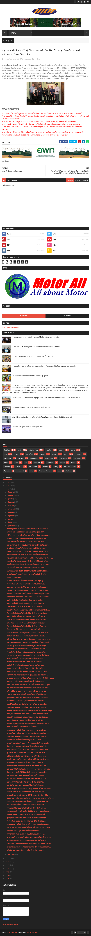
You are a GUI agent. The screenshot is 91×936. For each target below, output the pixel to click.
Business (21, 459)
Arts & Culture (33, 467)
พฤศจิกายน (12, 495)
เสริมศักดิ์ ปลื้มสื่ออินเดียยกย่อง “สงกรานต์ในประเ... (25, 665)
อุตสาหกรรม (49, 459)
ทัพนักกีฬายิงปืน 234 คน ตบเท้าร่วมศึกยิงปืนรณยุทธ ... (26, 681)
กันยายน (11, 502)
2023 (8, 858)
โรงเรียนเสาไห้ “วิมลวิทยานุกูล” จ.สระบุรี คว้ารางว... (26, 629)
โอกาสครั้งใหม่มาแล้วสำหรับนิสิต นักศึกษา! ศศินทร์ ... (26, 626)
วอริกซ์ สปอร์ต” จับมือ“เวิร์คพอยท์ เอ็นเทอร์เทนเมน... (26, 792)
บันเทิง (16, 454)
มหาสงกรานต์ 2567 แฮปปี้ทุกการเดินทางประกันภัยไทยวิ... (28, 545)
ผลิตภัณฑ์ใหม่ (34, 450)
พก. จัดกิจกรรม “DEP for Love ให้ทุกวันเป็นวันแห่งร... (26, 775)
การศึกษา (38, 59)
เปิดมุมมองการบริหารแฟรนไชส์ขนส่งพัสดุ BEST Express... (28, 802)
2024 (8, 489)
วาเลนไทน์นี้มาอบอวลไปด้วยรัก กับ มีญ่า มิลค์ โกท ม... (26, 808)
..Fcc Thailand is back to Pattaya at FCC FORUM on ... (26, 607)
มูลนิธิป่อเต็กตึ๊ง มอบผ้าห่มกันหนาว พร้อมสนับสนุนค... (26, 603)
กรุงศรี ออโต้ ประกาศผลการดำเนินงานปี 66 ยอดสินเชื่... (27, 561)
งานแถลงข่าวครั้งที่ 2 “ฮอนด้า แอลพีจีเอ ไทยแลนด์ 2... (27, 805)
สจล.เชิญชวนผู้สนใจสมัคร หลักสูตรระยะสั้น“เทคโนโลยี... (28, 743)
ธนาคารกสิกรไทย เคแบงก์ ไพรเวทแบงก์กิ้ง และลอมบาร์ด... (28, 555)
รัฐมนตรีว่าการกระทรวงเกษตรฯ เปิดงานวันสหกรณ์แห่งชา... (29, 590)
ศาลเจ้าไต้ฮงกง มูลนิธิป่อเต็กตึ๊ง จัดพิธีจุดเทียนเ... (24, 831)
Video (31, 471)
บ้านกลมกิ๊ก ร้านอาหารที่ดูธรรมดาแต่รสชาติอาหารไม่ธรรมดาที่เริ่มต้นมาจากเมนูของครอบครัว (43, 366)
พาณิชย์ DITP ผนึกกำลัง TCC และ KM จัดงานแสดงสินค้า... (28, 733)
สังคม (73, 450)
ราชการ (61, 450)
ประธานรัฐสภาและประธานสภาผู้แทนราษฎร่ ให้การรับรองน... (29, 789)
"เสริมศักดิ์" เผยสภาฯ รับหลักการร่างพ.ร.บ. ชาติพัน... (26, 568)
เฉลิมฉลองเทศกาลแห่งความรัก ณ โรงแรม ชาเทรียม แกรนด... (29, 844)
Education (37, 463)
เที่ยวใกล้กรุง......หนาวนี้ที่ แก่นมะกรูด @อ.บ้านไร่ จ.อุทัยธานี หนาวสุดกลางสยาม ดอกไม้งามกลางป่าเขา (46, 398)
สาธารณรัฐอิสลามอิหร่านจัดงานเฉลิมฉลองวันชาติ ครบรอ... (29, 837)
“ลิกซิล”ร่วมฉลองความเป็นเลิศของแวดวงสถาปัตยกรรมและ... (29, 597)
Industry (62, 463)
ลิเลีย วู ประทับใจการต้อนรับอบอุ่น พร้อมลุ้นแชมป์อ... (26, 636)
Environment (20, 471)
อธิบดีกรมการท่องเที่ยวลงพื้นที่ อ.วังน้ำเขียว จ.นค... (25, 850)
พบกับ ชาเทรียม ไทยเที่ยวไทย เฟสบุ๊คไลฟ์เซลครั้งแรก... (27, 668)
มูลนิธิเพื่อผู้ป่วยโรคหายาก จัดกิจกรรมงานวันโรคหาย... (27, 616)
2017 (7, 875)
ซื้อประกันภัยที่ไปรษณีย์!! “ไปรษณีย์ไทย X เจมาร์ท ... (26, 762)
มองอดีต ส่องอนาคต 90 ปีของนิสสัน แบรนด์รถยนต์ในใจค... (28, 610)
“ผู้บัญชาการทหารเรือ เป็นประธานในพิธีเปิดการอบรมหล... (28, 535)
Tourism (42, 454)
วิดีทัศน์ (45, 467)
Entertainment (34, 459)
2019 (7, 872)
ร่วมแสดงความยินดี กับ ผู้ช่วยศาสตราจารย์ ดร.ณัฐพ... (26, 730)
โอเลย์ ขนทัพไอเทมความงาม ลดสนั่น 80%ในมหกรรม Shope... (30, 558)
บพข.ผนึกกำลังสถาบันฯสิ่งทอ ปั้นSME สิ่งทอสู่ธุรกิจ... (25, 782)
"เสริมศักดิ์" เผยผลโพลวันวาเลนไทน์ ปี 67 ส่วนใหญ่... (26, 821)
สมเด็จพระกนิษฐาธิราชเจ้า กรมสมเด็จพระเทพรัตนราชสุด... (28, 564)
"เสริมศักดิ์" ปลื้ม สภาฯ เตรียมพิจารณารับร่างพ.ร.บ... (26, 584)
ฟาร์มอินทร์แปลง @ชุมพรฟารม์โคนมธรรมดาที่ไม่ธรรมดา (31, 407)
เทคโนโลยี (29, 454)
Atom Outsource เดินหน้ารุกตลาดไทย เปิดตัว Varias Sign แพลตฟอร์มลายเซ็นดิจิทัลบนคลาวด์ (42, 417)
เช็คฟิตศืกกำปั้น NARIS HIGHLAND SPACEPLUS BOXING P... (27, 571)
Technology (50, 463)
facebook (85, 181)
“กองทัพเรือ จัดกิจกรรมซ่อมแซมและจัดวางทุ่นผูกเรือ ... (26, 652)
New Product (7, 459)
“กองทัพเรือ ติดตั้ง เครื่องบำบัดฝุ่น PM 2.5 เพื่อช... (24, 740)
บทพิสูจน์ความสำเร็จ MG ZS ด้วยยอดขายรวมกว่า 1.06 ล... (28, 672)
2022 (8, 862)
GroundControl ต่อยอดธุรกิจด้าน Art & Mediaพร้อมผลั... (27, 538)
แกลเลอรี (7, 467)
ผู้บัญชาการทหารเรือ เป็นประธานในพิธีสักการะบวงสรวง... (28, 698)
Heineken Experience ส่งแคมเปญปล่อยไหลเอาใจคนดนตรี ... (29, 642)
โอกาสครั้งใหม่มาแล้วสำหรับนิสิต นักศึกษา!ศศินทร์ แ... (27, 613)
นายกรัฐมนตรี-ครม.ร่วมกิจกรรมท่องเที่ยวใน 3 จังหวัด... (27, 574)
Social (6, 463)
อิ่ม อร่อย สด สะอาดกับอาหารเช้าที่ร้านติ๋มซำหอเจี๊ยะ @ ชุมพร (32, 357)
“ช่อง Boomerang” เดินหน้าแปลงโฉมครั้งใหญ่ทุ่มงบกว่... (27, 694)
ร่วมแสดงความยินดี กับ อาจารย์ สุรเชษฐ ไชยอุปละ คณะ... (28, 824)
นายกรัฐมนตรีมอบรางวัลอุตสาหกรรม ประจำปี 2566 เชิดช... (29, 847)
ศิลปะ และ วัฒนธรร (70, 467)
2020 (8, 869)
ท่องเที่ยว (48, 450)
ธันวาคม (11, 492)
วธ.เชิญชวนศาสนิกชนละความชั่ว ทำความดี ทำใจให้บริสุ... (28, 655)
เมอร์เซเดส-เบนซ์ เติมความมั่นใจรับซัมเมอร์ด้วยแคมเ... (27, 620)
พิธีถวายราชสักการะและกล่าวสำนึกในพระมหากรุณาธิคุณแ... (29, 685)
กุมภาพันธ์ (11, 526)
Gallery (56, 467)
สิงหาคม (11, 506)
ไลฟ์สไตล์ (7, 450)
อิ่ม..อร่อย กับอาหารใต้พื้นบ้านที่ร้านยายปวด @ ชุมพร (30, 376)
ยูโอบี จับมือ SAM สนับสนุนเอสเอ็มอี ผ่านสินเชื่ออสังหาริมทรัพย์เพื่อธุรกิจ (36, 347)
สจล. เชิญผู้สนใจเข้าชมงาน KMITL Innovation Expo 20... (27, 795)
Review (73, 463)
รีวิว (26, 463)
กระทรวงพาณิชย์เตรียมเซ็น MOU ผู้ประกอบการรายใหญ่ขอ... (29, 811)
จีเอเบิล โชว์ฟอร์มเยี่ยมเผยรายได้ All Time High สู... (25, 581)
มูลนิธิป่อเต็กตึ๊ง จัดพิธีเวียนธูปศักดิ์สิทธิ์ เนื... (22, 727)
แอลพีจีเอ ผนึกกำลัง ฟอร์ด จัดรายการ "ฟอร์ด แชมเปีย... (27, 704)
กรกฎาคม (11, 509)
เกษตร (66, 454)
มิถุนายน (11, 512)
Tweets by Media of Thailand (10, 327)
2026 (8, 482)
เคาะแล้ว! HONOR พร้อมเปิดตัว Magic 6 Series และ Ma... (27, 707)
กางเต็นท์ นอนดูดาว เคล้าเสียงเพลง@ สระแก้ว (27, 427)
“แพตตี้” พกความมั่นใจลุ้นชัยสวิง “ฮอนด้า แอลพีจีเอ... (26, 701)
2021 (7, 865)
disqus (77, 181)
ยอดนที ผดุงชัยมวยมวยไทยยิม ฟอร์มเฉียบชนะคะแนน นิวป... (29, 724)
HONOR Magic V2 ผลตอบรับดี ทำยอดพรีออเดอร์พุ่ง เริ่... (26, 814)
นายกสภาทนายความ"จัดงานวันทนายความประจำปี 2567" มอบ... (30, 678)
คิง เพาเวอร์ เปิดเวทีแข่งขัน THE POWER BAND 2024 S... (27, 779)
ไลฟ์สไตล (19, 467)
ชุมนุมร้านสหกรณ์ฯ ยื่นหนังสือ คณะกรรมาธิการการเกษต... (28, 714)
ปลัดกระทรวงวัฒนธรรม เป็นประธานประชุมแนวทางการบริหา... (30, 798)
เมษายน (11, 519)
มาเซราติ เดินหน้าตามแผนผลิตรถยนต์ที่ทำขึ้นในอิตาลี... (27, 840)
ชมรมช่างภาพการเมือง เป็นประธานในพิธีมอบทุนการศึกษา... (29, 594)
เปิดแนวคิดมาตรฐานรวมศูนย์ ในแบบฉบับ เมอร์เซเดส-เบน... (29, 639)
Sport (16, 463)
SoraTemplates (12, 933)
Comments (67, 316)
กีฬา (5, 454)
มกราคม (11, 854)
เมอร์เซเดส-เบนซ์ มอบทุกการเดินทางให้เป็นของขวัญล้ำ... (28, 759)
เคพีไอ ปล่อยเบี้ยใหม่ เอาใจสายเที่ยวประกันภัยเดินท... (26, 542)
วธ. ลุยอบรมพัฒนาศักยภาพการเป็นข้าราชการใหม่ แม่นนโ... (29, 688)
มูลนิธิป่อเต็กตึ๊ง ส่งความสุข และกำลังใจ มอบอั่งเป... (25, 659)
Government (63, 459)
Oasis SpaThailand (14, 577)
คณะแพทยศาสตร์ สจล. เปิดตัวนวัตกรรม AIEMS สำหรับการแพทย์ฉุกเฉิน (35, 337)
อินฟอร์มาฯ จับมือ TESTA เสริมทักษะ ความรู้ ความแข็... (27, 772)
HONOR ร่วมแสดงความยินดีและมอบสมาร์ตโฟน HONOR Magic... (30, 710)
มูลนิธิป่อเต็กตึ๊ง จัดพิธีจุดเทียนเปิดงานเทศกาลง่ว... (25, 600)
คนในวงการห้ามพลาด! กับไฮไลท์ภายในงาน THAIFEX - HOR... (29, 827)
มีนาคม (10, 522)
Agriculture (7, 471)
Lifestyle (54, 454)
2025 (8, 486)
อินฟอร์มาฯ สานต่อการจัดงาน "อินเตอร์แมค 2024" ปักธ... (28, 746)
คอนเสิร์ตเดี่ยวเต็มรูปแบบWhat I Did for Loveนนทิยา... (26, 649)
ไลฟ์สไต (69, 471)
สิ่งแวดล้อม (77, 459)
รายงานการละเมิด (10, 924)
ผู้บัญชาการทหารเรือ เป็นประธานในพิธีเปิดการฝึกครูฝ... (27, 818)
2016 (7, 879)
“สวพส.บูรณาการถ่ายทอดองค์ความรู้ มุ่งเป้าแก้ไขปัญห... (27, 646)
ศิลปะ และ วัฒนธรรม (45, 471)
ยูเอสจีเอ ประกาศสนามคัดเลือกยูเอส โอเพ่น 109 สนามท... (27, 753)
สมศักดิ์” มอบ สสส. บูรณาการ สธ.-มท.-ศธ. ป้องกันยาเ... (27, 717)
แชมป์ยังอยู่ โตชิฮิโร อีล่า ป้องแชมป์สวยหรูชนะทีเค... (26, 532)
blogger (70, 181)
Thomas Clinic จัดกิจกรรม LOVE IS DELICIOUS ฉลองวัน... (27, 766)
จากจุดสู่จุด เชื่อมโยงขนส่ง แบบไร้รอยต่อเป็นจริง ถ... (26, 834)
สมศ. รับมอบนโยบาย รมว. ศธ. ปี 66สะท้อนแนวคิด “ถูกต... (28, 750)
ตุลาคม (10, 499)
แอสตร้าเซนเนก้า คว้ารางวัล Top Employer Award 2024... (28, 551)
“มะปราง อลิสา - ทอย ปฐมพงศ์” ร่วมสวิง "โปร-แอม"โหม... (28, 633)
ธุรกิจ (20, 450)
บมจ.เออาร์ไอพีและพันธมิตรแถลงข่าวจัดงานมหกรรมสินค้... (28, 769)
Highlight (23, 316)
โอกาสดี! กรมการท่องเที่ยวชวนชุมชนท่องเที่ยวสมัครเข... (27, 675)
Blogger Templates (32, 933)
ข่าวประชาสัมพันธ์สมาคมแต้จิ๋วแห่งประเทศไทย (24, 662)
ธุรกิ (59, 471)
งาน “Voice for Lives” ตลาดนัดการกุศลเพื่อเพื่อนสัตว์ (26, 623)
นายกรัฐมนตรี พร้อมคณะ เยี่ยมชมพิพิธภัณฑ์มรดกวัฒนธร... (28, 529)
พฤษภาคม (11, 516)
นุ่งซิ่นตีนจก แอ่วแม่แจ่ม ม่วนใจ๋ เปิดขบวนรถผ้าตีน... (26, 720)
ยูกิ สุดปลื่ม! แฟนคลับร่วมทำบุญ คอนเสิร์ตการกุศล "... (26, 691)
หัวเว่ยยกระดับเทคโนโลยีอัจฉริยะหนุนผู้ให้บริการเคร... (26, 548)
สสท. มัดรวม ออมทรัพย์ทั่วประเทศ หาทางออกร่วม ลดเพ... (27, 587)
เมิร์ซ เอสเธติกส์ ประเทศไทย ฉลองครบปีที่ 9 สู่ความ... (26, 756)
